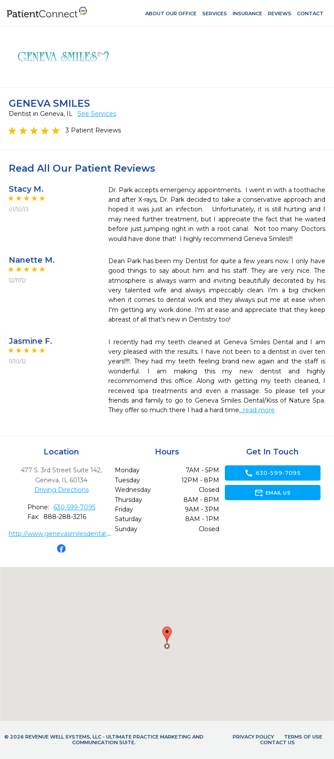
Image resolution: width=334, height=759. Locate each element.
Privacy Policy (253, 737)
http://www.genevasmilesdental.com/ (66, 534)
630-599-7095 (74, 507)
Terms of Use (303, 737)
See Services (96, 114)
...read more (257, 410)
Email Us (272, 492)
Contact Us (277, 742)
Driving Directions (61, 490)
